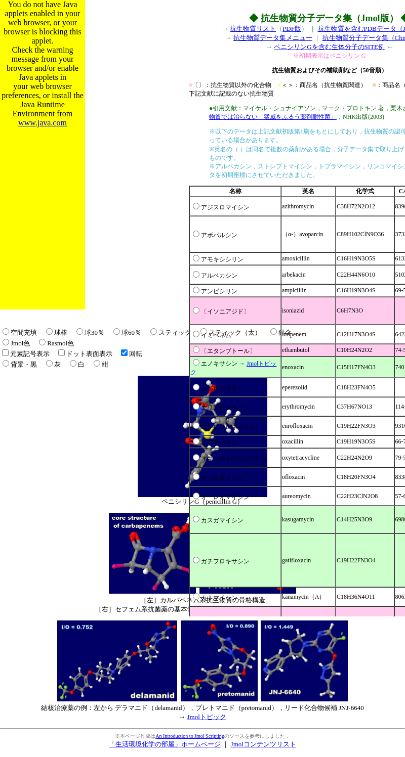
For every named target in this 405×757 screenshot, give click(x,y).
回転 (135, 354)
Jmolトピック (206, 717)
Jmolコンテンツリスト (263, 744)
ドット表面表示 (89, 354)
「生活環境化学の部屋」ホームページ (165, 744)
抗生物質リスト (253, 28)
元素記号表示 (30, 354)
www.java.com (42, 122)
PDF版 (291, 28)
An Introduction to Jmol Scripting (189, 736)
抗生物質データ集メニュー (272, 37)
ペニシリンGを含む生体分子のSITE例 (329, 47)
